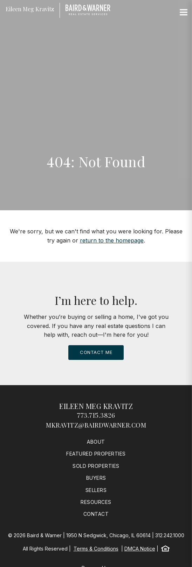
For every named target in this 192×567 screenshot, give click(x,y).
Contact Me (96, 352)
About (96, 442)
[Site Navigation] (183, 12)
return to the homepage (112, 240)
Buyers (96, 478)
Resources (96, 502)
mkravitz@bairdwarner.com (96, 425)
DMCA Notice (139, 549)
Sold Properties (96, 466)
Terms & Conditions (96, 549)
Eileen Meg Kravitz (96, 406)
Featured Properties (96, 454)
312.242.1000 (169, 535)
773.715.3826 (96, 415)
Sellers (96, 490)
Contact (96, 514)
